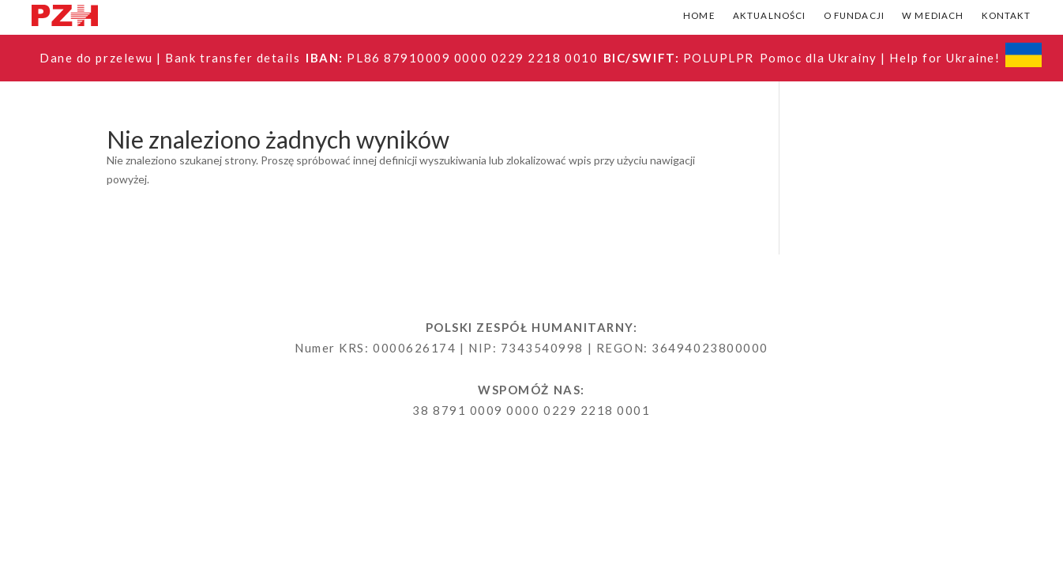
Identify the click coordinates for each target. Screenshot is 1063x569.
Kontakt (1006, 15)
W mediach (932, 15)
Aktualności (769, 15)
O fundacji (854, 15)
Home (699, 15)
